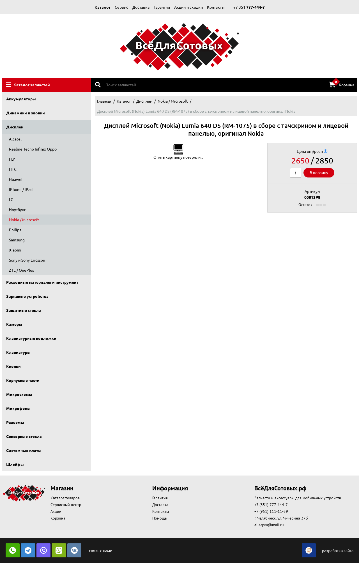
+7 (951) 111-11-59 (271, 511)
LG (11, 199)
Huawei (15, 179)
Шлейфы (15, 464)
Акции (55, 511)
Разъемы (15, 422)
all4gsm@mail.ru (269, 525)
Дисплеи (15, 126)
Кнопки (13, 366)
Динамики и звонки (25, 112)
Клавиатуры (18, 352)
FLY (12, 158)
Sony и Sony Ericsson (27, 259)
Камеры (14, 324)
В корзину (319, 172)
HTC (13, 169)
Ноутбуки (17, 209)
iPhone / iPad (21, 189)
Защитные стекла (23, 310)
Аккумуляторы (21, 98)
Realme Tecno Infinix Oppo (33, 148)
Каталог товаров (65, 498)
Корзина (341, 84)
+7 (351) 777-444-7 (271, 504)
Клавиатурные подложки (31, 338)
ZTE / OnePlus (21, 270)
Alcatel (15, 138)
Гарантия (160, 498)
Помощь (159, 518)
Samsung (17, 239)
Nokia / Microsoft (24, 219)
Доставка (140, 7)
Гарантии (162, 7)
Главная (104, 100)
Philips (15, 229)
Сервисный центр (65, 504)
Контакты (216, 7)
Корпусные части (23, 380)
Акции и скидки (188, 7)
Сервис (121, 7)
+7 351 (249, 7)
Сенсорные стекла (24, 436)
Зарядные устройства (27, 296)
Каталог (103, 7)
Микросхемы (19, 394)
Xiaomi (15, 249)
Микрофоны (18, 408)
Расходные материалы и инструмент (42, 282)
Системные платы (24, 450)
